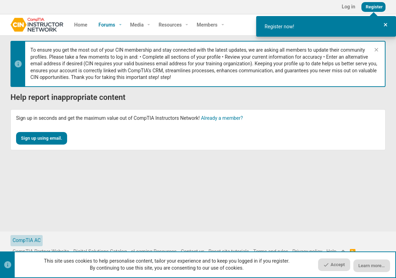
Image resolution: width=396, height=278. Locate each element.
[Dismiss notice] (376, 50)
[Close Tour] (385, 25)
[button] (120, 25)
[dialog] (326, 26)
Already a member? (222, 118)
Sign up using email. (41, 138)
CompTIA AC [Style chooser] (27, 240)
